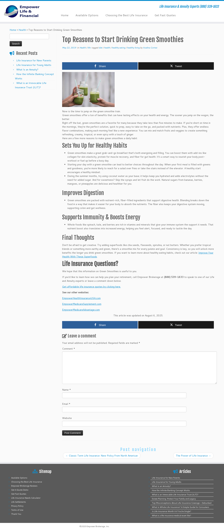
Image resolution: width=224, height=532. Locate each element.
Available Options (86, 15)
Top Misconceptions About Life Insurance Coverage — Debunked (181, 503)
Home (64, 15)
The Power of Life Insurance (193, 455)
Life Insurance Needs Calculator (25, 498)
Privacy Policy (17, 506)
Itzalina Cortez (150, 47)
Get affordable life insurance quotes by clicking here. (91, 286)
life (89, 47)
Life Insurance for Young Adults (33, 65)
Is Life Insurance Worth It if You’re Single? (171, 511)
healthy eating (119, 47)
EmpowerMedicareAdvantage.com (81, 309)
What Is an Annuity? (27, 69)
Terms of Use (17, 510)
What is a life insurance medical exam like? (171, 515)
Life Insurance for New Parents (33, 60)
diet (101, 47)
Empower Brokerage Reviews (24, 485)
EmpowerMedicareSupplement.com (81, 304)
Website (67, 418)
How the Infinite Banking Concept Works (171, 490)
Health (22, 30)
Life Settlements (18, 502)
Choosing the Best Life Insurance (126, 15)
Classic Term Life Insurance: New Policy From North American (102, 455)
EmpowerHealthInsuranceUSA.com (81, 298)
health (107, 47)
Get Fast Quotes (165, 15)
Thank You (16, 514)
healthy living (133, 47)
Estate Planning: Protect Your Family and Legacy (174, 498)
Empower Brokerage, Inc (98, 526)
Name (66, 389)
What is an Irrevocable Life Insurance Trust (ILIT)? (175, 494)
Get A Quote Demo (19, 489)
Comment (68, 348)
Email (66, 404)
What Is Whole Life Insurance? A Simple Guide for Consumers (180, 507)
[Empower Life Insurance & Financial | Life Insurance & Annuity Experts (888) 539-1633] (26, 11)
